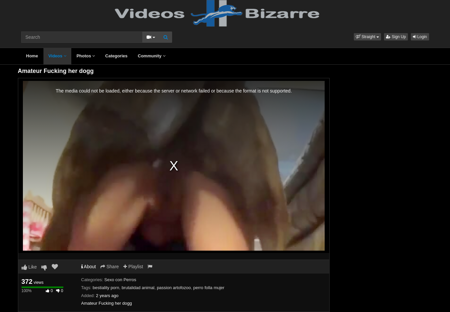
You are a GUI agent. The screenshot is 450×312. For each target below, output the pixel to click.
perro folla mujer (209, 287)
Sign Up (396, 36)
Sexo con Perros (120, 279)
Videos (57, 55)
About (88, 266)
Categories (116, 55)
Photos (86, 55)
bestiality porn (106, 287)
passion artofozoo (174, 287)
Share (109, 266)
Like (29, 267)
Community (151, 55)
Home (32, 55)
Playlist (133, 266)
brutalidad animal (138, 287)
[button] (367, 36)
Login (420, 36)
